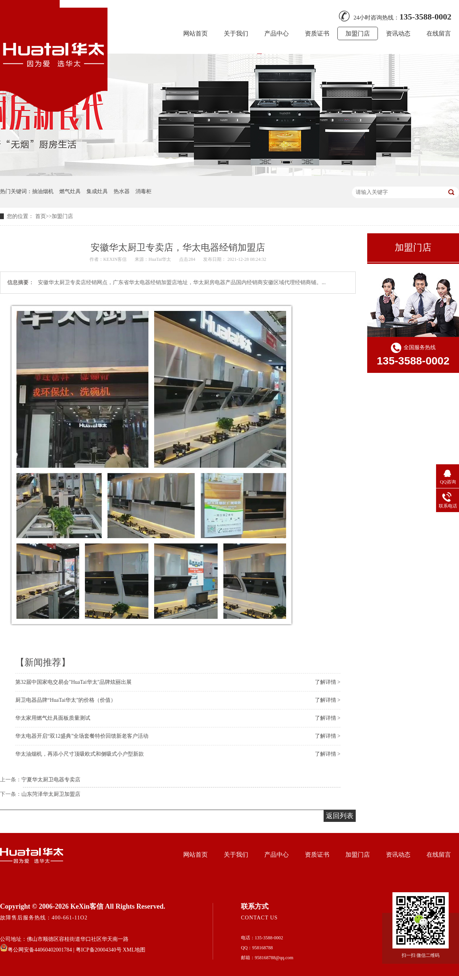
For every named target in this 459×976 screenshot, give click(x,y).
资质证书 (317, 33)
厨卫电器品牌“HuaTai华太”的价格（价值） (65, 700)
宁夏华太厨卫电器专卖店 (50, 779)
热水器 (122, 191)
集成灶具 (97, 191)
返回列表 (339, 816)
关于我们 (236, 33)
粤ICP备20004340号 (99, 950)
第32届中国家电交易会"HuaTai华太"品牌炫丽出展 (73, 682)
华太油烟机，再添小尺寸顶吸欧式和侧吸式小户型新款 (79, 754)
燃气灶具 (70, 191)
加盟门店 (357, 33)
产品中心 (276, 33)
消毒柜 (143, 191)
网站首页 (195, 33)
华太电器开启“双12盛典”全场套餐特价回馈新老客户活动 (81, 736)
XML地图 (134, 950)
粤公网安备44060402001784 (36, 950)
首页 (40, 216)
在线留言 (438, 33)
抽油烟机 (43, 191)
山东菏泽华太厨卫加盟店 (50, 794)
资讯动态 (398, 33)
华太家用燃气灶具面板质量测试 (52, 718)
